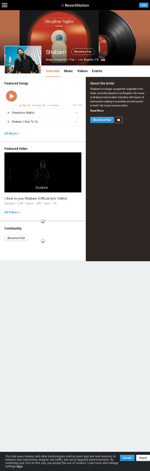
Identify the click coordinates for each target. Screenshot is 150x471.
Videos (82, 71)
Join (143, 5)
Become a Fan (83, 51)
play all (26, 105)
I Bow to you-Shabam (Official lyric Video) (35, 198)
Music (68, 71)
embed (52, 105)
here (19, 466)
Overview (53, 71)
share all (39, 105)
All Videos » (12, 212)
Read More (97, 110)
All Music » (11, 133)
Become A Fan (16, 238)
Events (97, 71)
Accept (127, 457)
